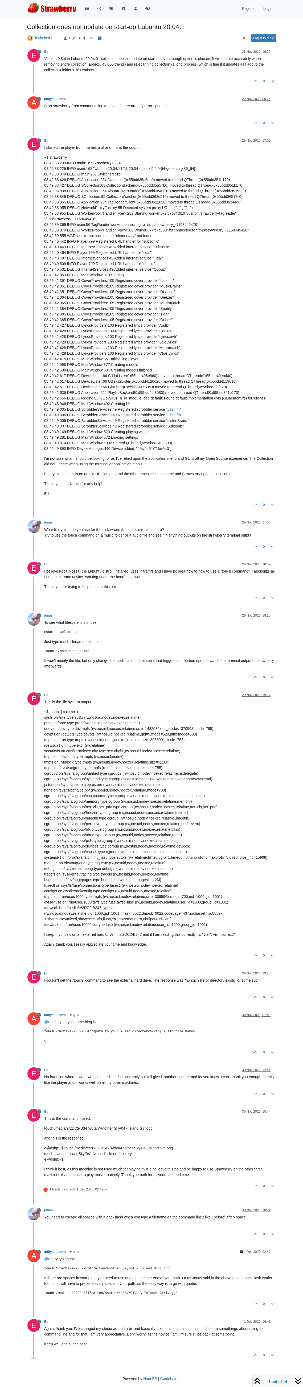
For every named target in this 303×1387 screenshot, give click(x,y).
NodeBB (150, 1379)
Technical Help (46, 38)
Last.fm (166, 280)
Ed (46, 52)
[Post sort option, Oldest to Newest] (244, 38)
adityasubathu (55, 99)
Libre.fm (174, 415)
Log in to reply (263, 38)
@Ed (74, 1015)
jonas (48, 522)
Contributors (170, 1379)
